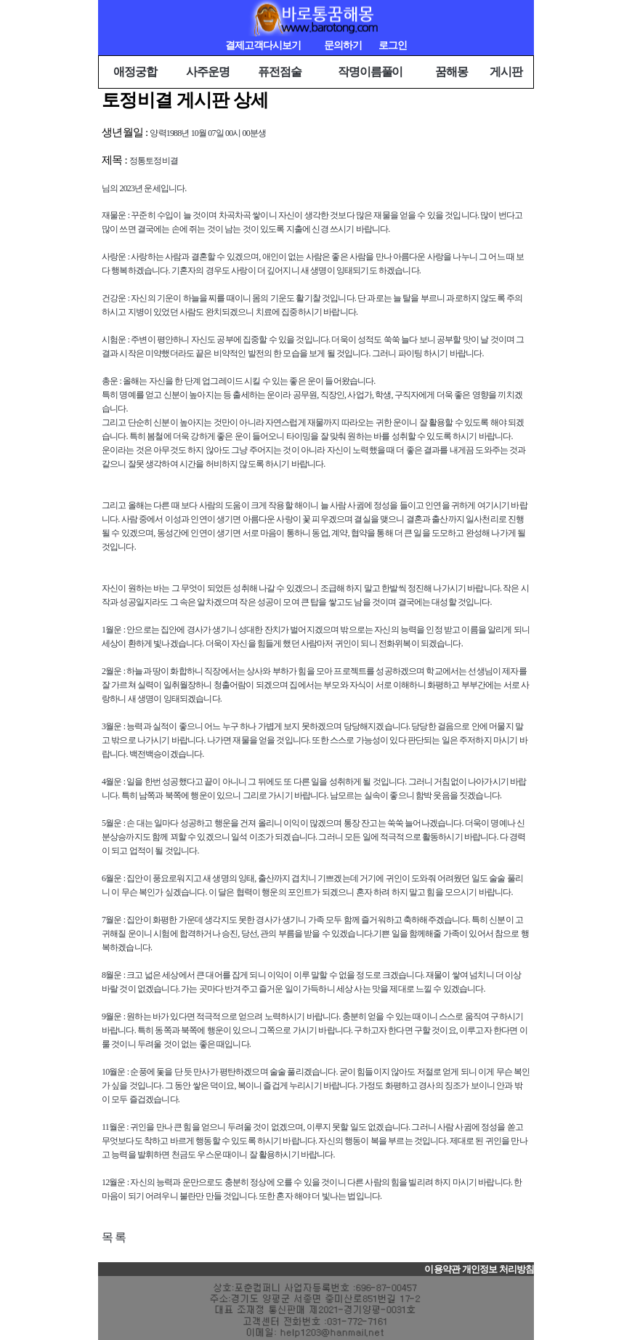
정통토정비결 (153, 161)
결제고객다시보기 (263, 45)
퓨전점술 (279, 71)
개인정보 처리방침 (498, 1269)
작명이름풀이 (370, 71)
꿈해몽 (451, 71)
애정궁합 (135, 71)
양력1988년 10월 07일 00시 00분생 (208, 133)
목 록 (114, 1237)
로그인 (392, 45)
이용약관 (441, 1269)
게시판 (506, 71)
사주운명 (208, 71)
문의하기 (343, 45)
